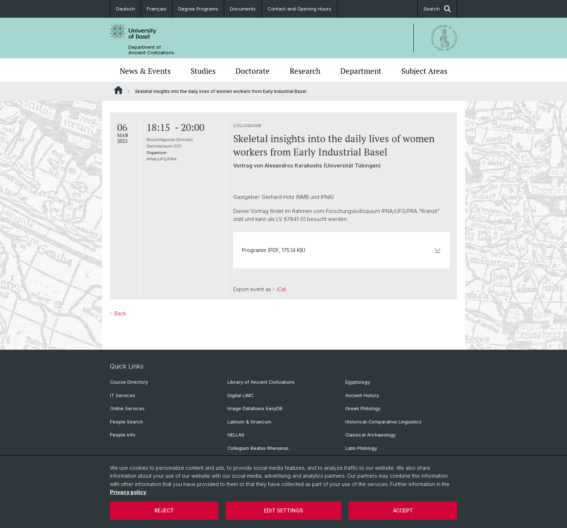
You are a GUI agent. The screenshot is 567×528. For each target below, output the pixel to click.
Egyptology (357, 382)
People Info (122, 435)
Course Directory (129, 382)
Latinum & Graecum (249, 422)
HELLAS (235, 435)
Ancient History (362, 395)
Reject (164, 510)
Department (360, 71)
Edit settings (283, 510)
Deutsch (125, 9)
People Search (126, 422)
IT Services (122, 395)
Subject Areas (424, 71)
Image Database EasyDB (254, 408)
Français (156, 9)
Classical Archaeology (370, 435)
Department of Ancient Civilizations (151, 49)
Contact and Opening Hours (299, 9)
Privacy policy (128, 492)
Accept (403, 510)
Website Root (118, 90)
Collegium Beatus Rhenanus (258, 448)
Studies (203, 71)
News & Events (145, 71)
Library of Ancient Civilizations (261, 382)
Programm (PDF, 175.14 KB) (341, 250)
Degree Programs (198, 9)
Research (305, 71)
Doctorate (252, 71)
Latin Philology (361, 448)
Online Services (127, 408)
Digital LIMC (240, 395)
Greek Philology (362, 408)
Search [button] (437, 8)
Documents (243, 9)
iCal (281, 289)
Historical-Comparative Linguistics (383, 422)
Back (119, 313)
